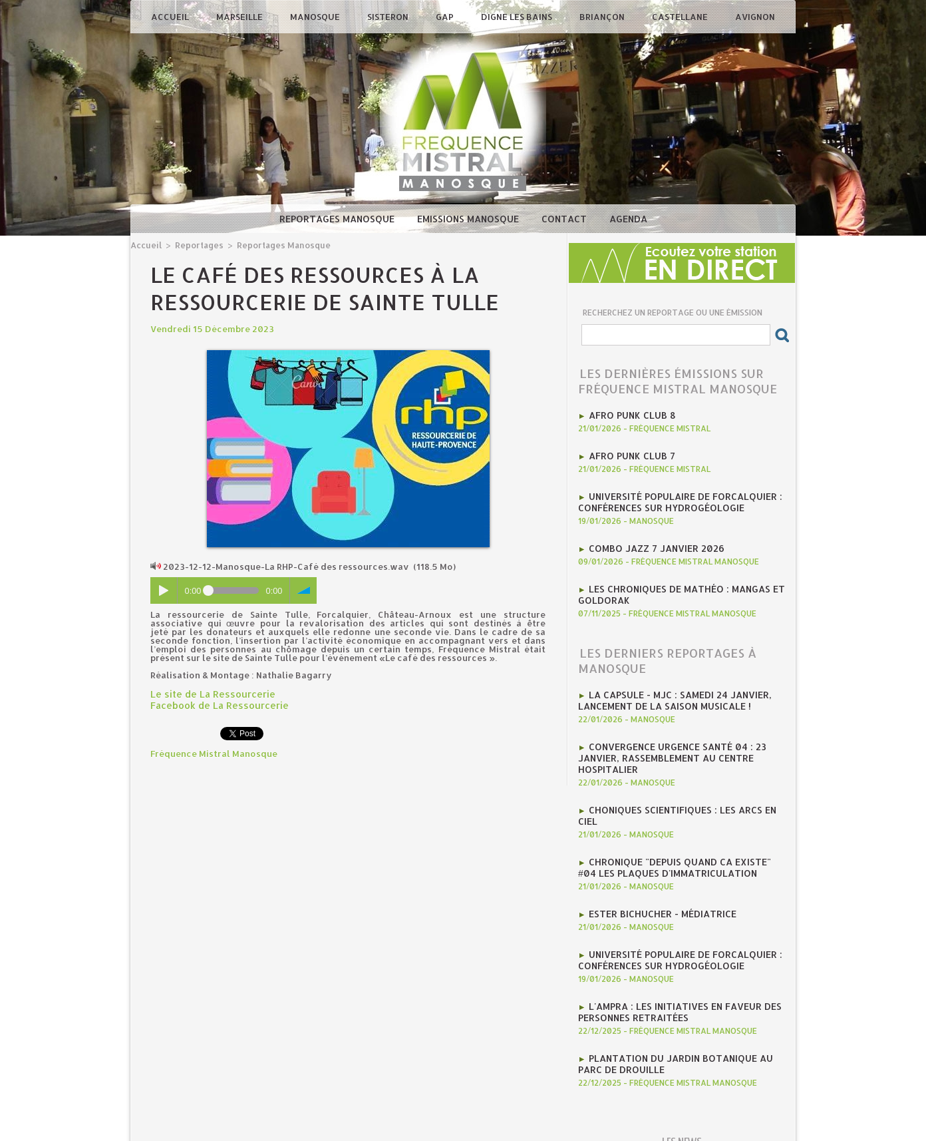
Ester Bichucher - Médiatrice (659, 892)
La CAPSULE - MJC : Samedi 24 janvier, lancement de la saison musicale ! (669, 695)
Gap (446, 16)
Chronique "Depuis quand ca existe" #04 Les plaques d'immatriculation (679, 846)
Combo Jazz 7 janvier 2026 (652, 545)
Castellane (681, 16)
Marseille (240, 16)
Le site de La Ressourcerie (207, 693)
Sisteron (388, 16)
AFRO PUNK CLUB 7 (629, 454)
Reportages (196, 245)
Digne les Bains (517, 16)
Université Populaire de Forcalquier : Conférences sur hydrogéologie (674, 500)
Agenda (628, 218)
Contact (565, 218)
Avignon (755, 16)
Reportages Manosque (338, 218)
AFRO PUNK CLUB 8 (629, 414)
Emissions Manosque (469, 218)
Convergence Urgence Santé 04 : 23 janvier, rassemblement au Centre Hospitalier (667, 751)
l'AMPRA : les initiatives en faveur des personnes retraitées (674, 988)
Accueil (171, 16)
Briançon (603, 16)
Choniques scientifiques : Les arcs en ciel (687, 801)
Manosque (316, 16)
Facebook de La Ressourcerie (214, 703)
